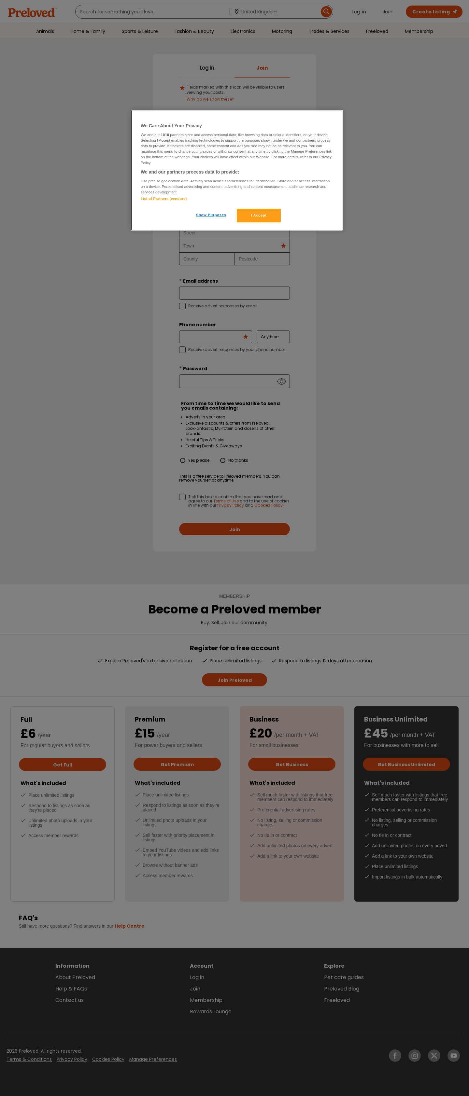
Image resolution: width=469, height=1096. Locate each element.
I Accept (258, 215)
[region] (237, 170)
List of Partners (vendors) (164, 199)
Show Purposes (211, 215)
